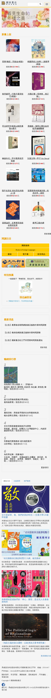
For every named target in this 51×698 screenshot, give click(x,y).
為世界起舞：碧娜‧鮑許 (14, 454)
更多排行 (45, 467)
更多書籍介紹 (46, 656)
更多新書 (47, 234)
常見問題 (14, 675)
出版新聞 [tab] (17, 481)
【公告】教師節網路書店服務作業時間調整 (22, 333)
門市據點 (42, 675)
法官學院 (8, 444)
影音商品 (41, 254)
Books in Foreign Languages (25, 250)
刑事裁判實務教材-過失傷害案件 (18, 441)
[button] (5, 19)
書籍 (10, 254)
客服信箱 (5, 677)
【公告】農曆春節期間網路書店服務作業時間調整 (25, 325)
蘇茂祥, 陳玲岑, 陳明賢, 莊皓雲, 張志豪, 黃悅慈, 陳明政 (25, 388)
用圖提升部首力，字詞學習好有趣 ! (20, 301)
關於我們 (5, 675)
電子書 (25, 254)
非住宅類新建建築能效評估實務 (17, 426)
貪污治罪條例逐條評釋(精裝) (16, 399)
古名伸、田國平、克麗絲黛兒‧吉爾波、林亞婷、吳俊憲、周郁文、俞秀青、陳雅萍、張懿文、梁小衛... (25, 459)
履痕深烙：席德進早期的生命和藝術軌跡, (21, 413)
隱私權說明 (32, 675)
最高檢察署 (9, 402)
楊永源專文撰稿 (10, 415)
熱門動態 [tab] (27, 481)
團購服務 (25, 245)
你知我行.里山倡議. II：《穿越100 (18, 384)
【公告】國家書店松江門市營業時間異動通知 (23, 340)
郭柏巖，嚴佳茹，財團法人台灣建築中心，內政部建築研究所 (25, 430)
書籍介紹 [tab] (7, 481)
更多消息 (43, 347)
